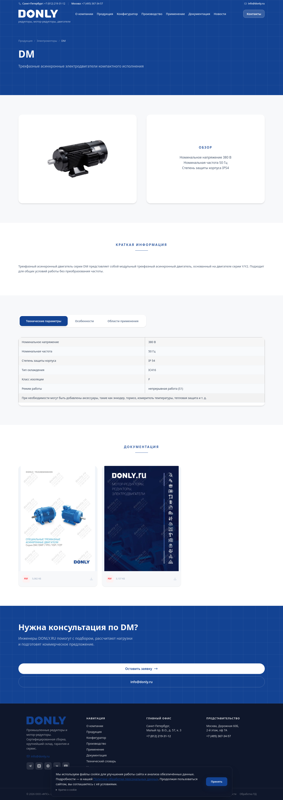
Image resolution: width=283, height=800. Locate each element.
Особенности (84, 323)
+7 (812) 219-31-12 (158, 736)
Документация (97, 755)
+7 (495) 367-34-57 (218, 736)
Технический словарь (101, 761)
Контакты (254, 14)
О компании (95, 726)
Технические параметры (43, 323)
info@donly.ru (141, 686)
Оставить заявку (141, 673)
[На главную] (38, 14)
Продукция (25, 41)
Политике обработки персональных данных (125, 779)
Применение (95, 749)
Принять (216, 781)
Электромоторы (47, 41)
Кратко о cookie (67, 789)
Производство (96, 743)
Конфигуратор (96, 738)
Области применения (123, 323)
